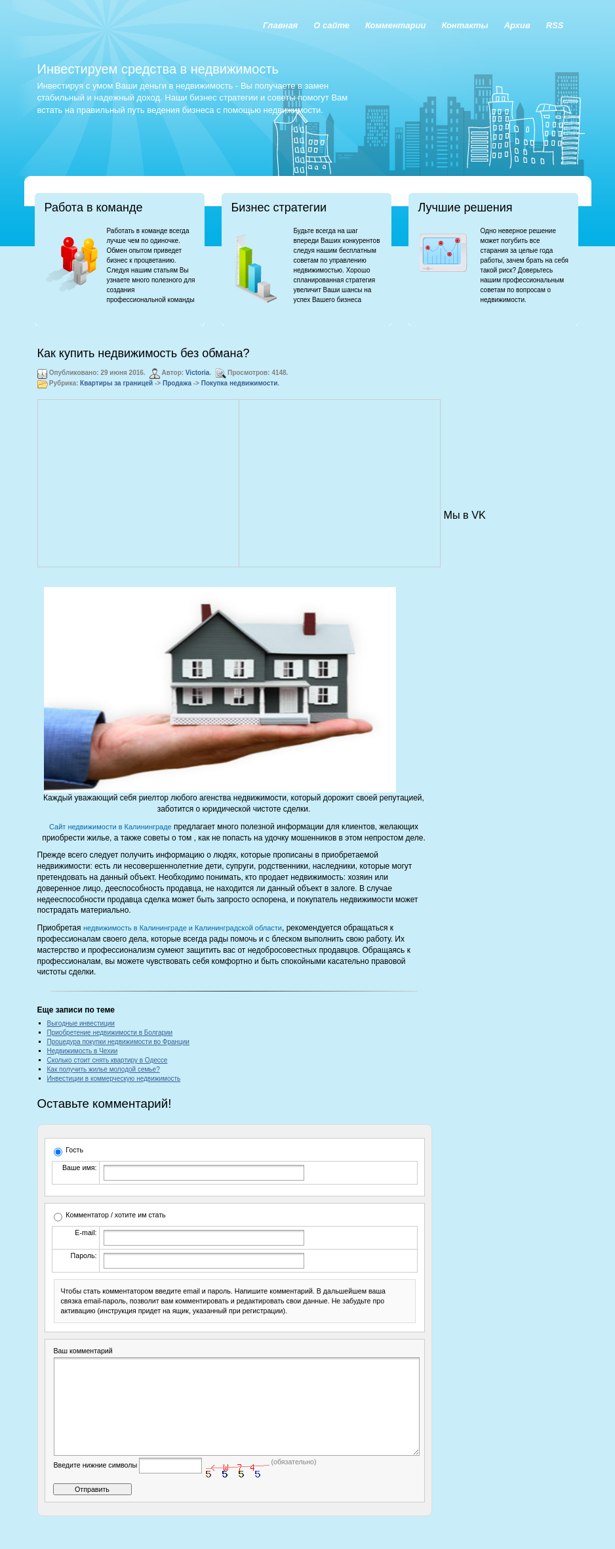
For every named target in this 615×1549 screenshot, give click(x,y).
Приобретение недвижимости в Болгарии (110, 1032)
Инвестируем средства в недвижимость (158, 69)
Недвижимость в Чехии (82, 1051)
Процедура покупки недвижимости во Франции (118, 1041)
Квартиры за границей (116, 383)
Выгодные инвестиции (81, 1023)
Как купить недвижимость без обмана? (143, 353)
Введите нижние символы (96, 1485)
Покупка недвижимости (239, 383)
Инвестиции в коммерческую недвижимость (114, 1078)
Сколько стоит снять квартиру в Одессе (107, 1060)
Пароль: (84, 1255)
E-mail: (85, 1232)
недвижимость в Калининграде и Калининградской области (182, 928)
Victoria (198, 372)
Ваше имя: (79, 1167)
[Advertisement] (138, 483)
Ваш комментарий (83, 1351)
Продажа (177, 383)
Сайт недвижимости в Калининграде (110, 827)
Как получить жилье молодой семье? (103, 1069)
